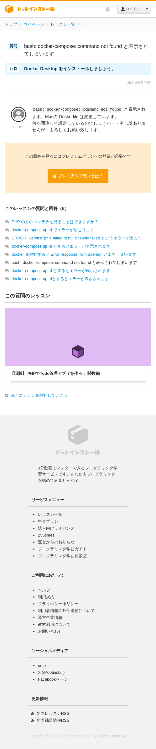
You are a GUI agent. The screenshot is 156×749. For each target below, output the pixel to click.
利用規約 (46, 596)
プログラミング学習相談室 (62, 555)
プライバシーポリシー (58, 603)
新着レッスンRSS (53, 713)
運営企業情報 (50, 617)
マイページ (34, 24)
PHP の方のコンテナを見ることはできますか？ (55, 221)
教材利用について (54, 624)
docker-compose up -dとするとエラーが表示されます (60, 278)
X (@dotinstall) (51, 672)
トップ (11, 24)
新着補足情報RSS (53, 720)
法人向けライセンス (56, 528)
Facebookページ (53, 679)
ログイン (130, 9)
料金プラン (48, 521)
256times (46, 535)
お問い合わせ (50, 631)
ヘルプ (44, 590)
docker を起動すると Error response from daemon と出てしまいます (74, 254)
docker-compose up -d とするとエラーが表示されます (61, 246)
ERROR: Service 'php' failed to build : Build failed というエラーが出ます (77, 238)
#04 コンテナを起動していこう (39, 395)
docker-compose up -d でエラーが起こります (53, 230)
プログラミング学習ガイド (62, 549)
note (42, 665)
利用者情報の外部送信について (66, 610)
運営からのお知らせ (56, 542)
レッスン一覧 (63, 24)
